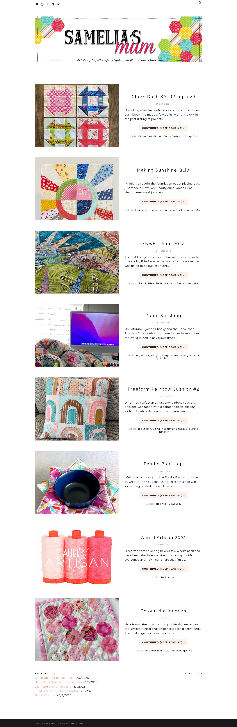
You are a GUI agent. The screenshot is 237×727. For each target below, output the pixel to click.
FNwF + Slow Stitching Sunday (56, 691)
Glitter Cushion (45, 695)
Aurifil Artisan (168, 577)
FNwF (142, 283)
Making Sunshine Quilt (163, 170)
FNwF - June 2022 (163, 243)
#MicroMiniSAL (153, 650)
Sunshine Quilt (192, 209)
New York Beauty (174, 283)
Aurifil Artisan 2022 (163, 537)
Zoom (167, 358)
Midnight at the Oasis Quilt (176, 355)
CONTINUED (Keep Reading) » (163, 128)
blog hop (161, 503)
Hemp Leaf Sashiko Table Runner (58, 682)
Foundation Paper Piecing (151, 209)
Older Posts (191, 674)
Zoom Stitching (164, 315)
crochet (176, 650)
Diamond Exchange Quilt (53, 686)
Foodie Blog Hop (163, 464)
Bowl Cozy (175, 503)
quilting (193, 428)
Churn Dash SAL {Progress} (163, 96)
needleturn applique (174, 428)
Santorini (192, 283)
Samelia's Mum (50, 723)
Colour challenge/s (164, 610)
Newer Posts (46, 674)
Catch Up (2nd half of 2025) (54, 678)
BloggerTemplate (76, 723)
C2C (167, 650)
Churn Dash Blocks (149, 136)
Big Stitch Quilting (147, 355)
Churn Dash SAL (173, 136)
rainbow (164, 431)
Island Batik (155, 283)
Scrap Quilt (191, 136)
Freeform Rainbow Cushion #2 (163, 389)
